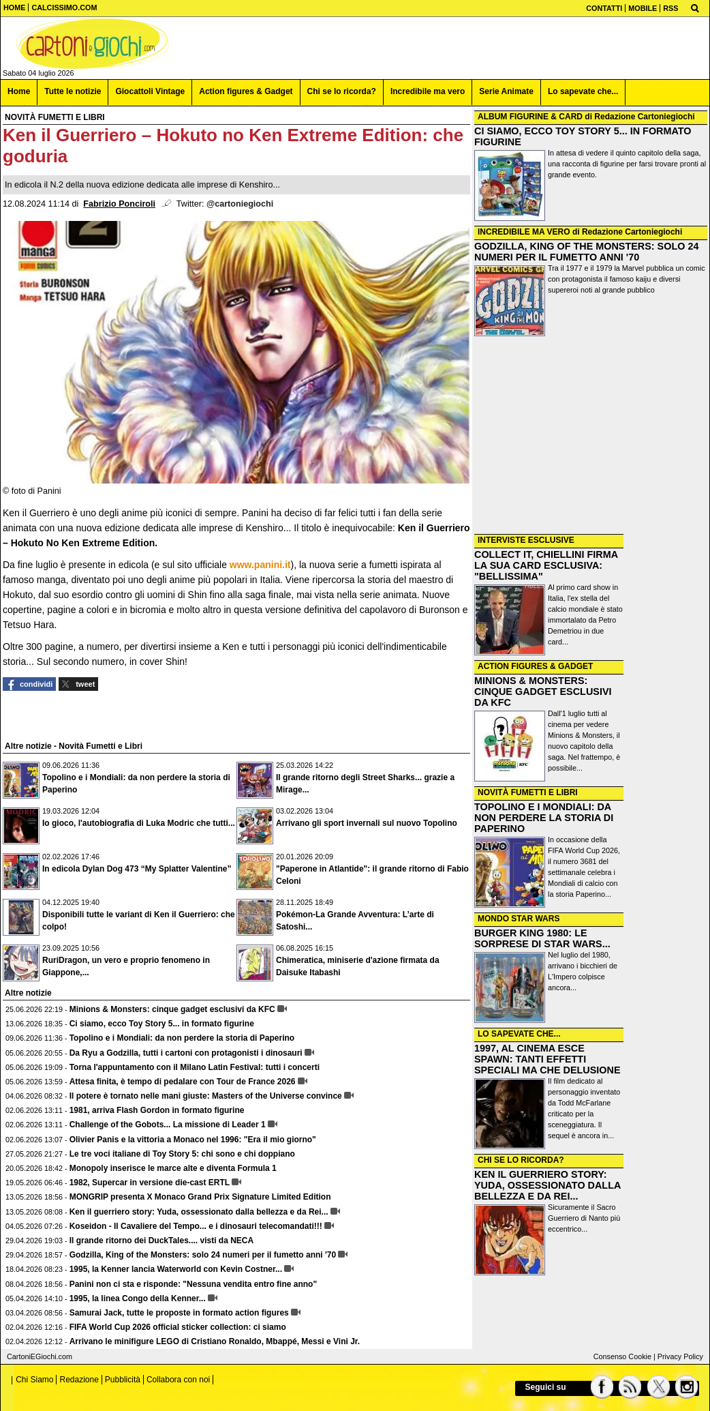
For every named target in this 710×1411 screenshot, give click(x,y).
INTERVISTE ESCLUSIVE (526, 540)
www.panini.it (260, 564)
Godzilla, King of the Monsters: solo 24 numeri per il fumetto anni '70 (203, 1255)
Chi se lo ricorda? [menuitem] (341, 91)
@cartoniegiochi (239, 204)
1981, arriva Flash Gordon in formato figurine (157, 1110)
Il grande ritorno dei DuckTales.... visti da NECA (162, 1240)
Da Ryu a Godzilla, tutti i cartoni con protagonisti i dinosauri (186, 1053)
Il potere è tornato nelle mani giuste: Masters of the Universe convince (206, 1096)
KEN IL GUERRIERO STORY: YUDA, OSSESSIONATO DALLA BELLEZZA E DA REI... (547, 1185)
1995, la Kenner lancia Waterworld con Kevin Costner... (176, 1269)
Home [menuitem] (18, 91)
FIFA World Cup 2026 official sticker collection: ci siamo (178, 1327)
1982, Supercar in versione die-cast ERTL (150, 1182)
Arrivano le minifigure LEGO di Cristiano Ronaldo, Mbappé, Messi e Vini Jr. (215, 1341)
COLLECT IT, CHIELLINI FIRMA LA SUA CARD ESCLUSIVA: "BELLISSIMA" (546, 565)
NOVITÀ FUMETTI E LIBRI (528, 792)
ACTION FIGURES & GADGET (535, 666)
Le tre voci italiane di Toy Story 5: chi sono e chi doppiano (182, 1154)
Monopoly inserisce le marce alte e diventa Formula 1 (173, 1168)
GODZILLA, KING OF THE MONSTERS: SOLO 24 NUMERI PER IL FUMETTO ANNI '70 (586, 252)
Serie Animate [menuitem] (506, 91)
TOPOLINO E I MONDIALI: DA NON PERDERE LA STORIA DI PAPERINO (543, 817)
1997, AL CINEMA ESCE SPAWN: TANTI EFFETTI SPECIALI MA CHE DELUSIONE (547, 1059)
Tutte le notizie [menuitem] (72, 91)
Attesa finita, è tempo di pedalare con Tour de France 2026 (183, 1081)
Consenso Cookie (622, 1356)
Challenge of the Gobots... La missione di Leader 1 (168, 1124)
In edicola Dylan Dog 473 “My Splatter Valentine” (136, 869)
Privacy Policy (680, 1356)
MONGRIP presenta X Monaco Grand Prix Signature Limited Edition (200, 1197)
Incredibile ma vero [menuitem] (427, 91)
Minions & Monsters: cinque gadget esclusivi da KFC (172, 1009)
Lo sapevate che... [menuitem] (583, 91)
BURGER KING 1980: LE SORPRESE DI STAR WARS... (542, 938)
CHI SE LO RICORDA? (521, 1160)
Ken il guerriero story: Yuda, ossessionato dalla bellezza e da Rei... (199, 1212)
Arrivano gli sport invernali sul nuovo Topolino (366, 823)
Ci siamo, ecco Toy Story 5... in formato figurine (162, 1023)
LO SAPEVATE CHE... (519, 1034)
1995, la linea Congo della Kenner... (138, 1298)
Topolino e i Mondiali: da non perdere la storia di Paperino (182, 1038)
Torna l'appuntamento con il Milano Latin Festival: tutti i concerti (195, 1067)
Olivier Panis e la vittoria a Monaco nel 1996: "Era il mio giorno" (193, 1139)
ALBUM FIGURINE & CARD (530, 116)
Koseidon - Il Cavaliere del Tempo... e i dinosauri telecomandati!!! (196, 1226)
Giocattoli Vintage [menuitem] (150, 91)
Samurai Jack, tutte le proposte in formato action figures (179, 1313)
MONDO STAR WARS (518, 918)
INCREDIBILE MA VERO (524, 232)
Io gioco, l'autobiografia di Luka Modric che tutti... (138, 823)
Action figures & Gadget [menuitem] (245, 91)
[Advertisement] (590, 436)
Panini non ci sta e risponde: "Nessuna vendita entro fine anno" (193, 1284)
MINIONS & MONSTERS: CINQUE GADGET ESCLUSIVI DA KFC (543, 691)
